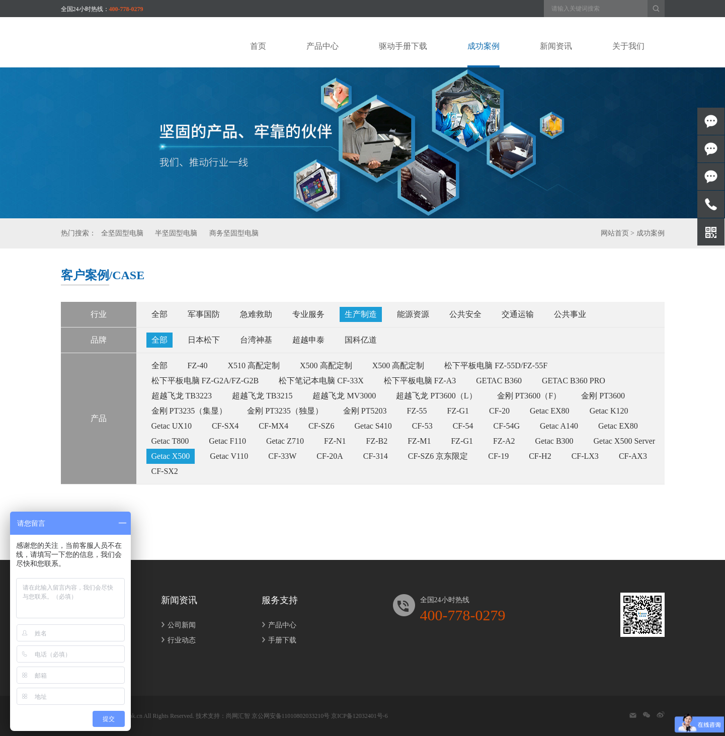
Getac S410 (373, 426)
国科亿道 (361, 340)
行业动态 (178, 640)
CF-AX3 (633, 456)
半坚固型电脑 (176, 233)
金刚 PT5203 (365, 410)
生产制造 (361, 314)
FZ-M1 (419, 441)
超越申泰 (308, 340)
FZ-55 (417, 410)
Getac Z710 (285, 441)
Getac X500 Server (625, 441)
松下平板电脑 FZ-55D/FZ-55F (495, 365)
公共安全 (465, 314)
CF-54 (463, 426)
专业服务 (308, 314)
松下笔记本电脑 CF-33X (321, 380)
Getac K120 (609, 410)
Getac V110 (229, 456)
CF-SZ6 (321, 426)
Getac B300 (554, 441)
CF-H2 (540, 456)
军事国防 (204, 314)
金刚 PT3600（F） (529, 395)
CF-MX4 (273, 426)
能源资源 (413, 314)
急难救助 (256, 314)
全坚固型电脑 (122, 233)
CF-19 (498, 456)
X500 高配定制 (326, 365)
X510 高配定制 (254, 365)
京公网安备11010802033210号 (291, 715)
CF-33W (282, 456)
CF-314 (375, 456)
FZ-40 (198, 365)
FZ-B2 (377, 441)
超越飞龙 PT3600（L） (436, 395)
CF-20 (499, 410)
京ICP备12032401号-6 (359, 715)
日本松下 (204, 340)
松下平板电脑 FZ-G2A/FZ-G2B (205, 380)
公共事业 (570, 314)
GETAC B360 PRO (573, 380)
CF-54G (507, 426)
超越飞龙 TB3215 (262, 395)
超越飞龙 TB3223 (181, 395)
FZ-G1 (458, 410)
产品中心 (279, 625)
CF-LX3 (585, 456)
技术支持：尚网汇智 (223, 715)
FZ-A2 (504, 441)
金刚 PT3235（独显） (285, 410)
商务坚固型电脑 (234, 233)
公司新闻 (178, 625)
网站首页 (615, 233)
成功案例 (650, 233)
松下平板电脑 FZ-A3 (420, 380)
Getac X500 (170, 456)
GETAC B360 (499, 380)
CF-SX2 (164, 471)
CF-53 (422, 426)
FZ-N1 (335, 441)
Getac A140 (559, 426)
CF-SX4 (225, 426)
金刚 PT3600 (603, 395)
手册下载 (279, 640)
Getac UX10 (171, 426)
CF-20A (329, 456)
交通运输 (518, 314)
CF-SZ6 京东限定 (438, 456)
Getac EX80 (550, 410)
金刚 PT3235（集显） (189, 410)
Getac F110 (227, 441)
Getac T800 (170, 441)
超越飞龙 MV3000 (344, 395)
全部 (159, 314)
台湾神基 (256, 340)
